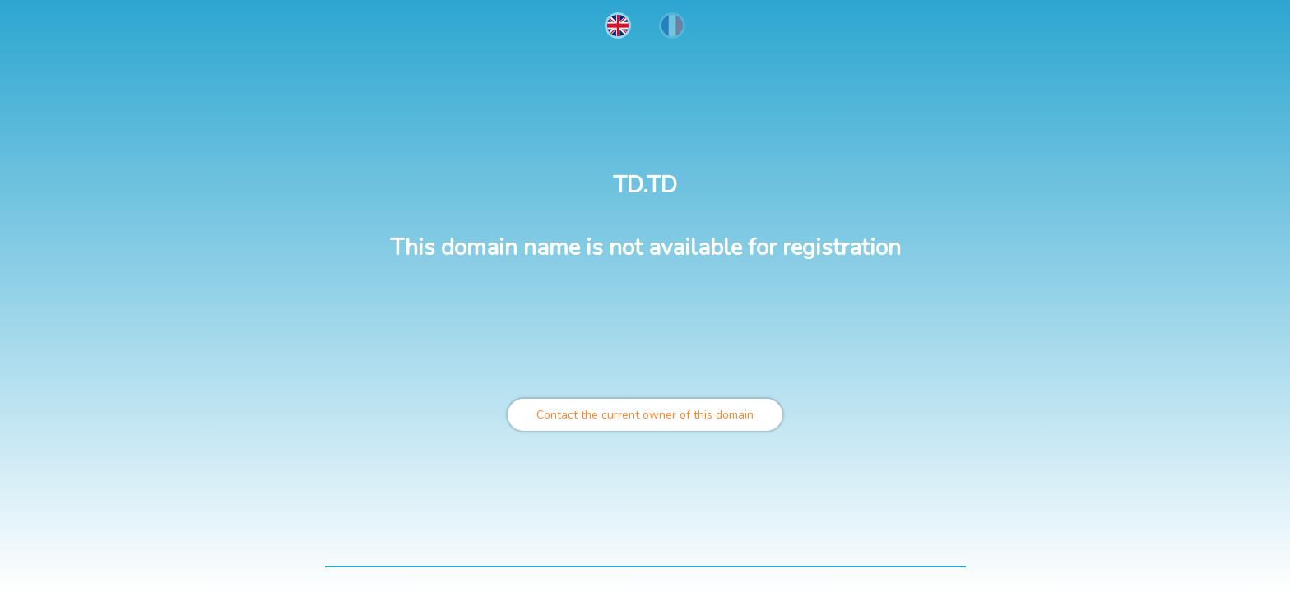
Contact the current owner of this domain (645, 415)
